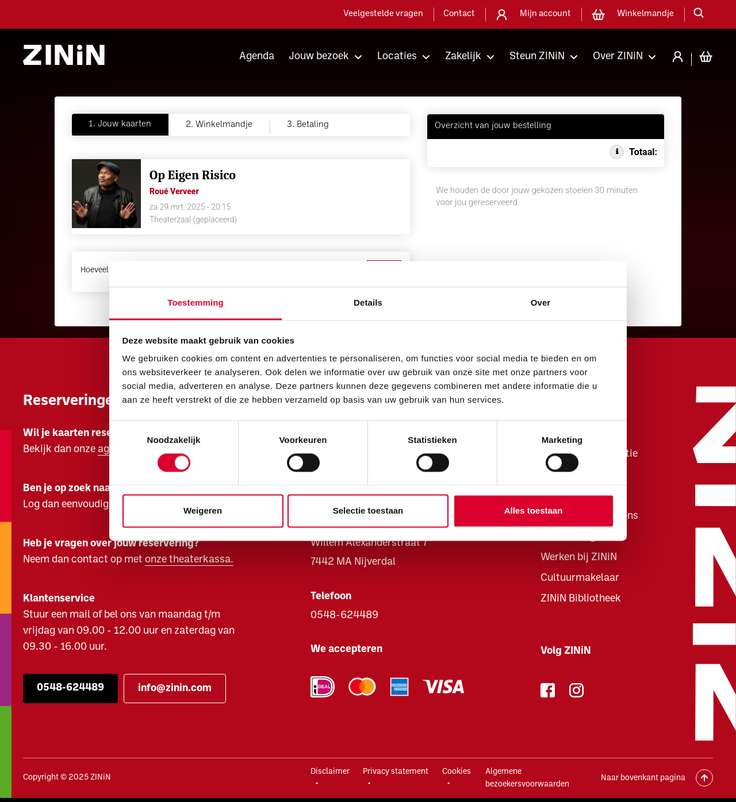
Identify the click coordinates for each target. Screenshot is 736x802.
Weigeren (202, 510)
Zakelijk (463, 56)
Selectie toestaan (368, 510)
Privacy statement (395, 772)
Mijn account (545, 14)
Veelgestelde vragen (383, 14)
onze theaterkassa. (189, 559)
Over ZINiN (618, 56)
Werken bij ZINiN (578, 557)
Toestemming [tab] (195, 302)
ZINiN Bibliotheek (580, 598)
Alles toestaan (533, 510)
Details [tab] (368, 302)
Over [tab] (541, 302)
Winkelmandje (645, 14)
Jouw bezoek (319, 56)
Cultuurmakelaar (579, 578)
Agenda (256, 56)
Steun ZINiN (537, 56)
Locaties (397, 56)
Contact (459, 14)
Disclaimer (330, 772)
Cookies (456, 772)
